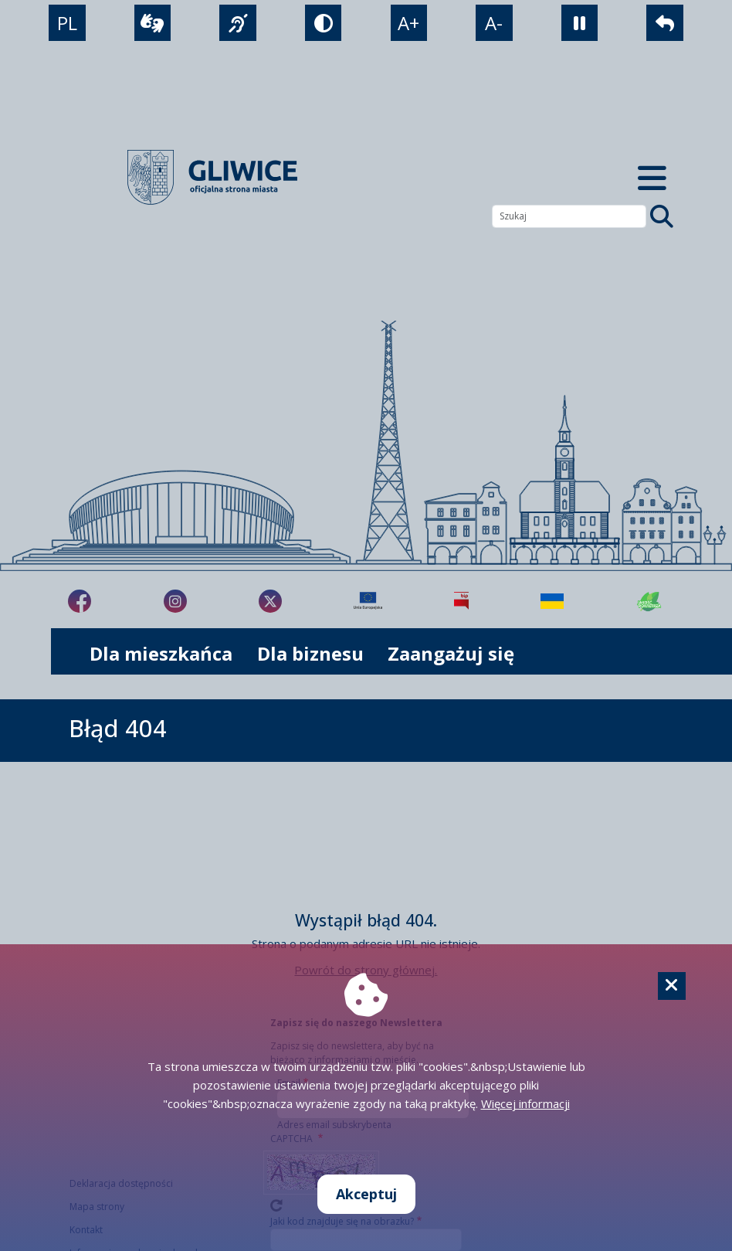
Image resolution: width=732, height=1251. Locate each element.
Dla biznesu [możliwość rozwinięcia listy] (310, 653)
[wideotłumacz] (152, 23)
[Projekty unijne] (368, 601)
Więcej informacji (525, 1103)
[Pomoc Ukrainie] (552, 601)
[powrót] (664, 23)
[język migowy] (237, 23)
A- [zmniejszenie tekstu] (494, 23)
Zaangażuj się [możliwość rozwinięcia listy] (451, 653)
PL (67, 23)
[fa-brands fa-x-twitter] (270, 601)
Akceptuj (366, 1194)
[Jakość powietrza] (649, 601)
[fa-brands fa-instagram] (175, 601)
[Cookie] (672, 986)
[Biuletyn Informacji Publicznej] (461, 601)
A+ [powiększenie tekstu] (408, 23)
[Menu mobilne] (651, 177)
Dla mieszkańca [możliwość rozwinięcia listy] (161, 653)
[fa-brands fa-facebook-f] (79, 601)
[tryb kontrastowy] (323, 23)
